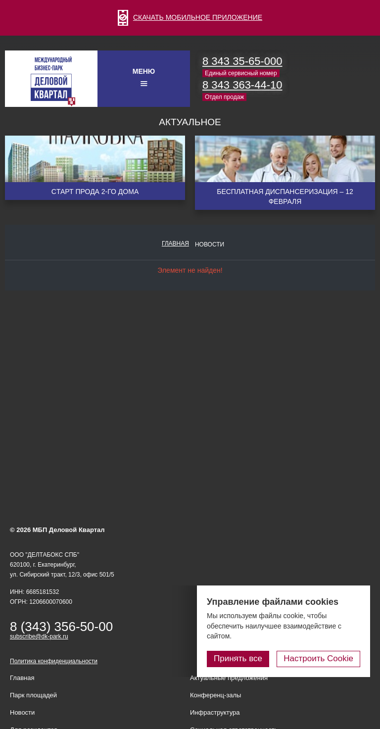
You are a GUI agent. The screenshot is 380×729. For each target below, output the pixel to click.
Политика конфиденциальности (53, 661)
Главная (175, 243)
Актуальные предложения (229, 677)
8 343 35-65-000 (242, 61)
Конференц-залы (215, 695)
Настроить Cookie (318, 658)
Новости (209, 244)
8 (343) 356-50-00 (61, 627)
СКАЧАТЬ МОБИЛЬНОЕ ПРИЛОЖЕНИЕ (190, 17)
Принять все (238, 658)
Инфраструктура (214, 712)
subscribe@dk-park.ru (39, 636)
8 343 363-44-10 (242, 85)
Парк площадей (33, 695)
